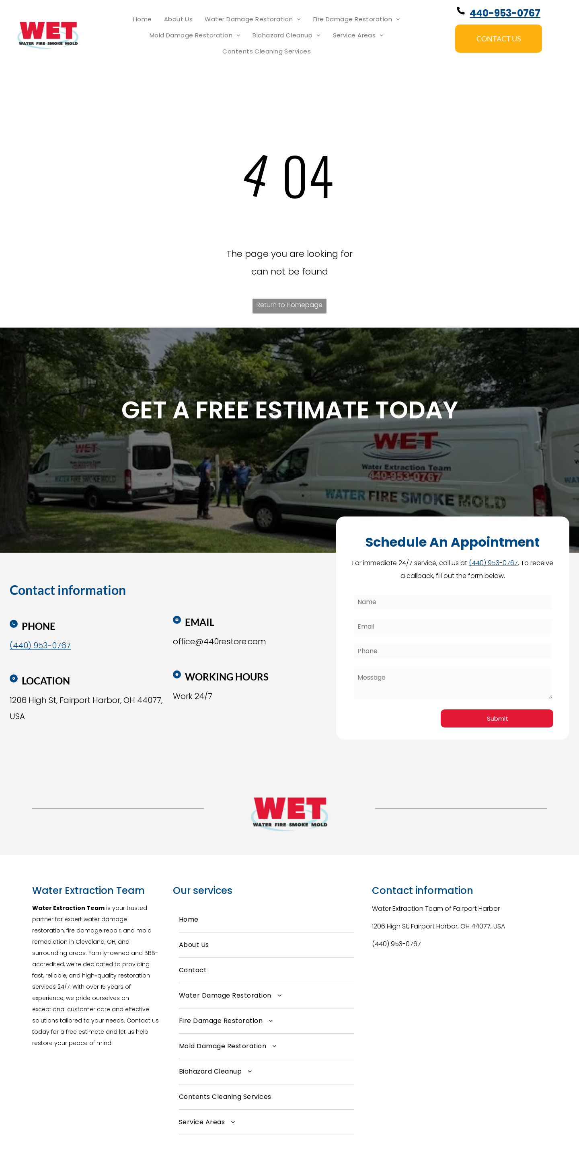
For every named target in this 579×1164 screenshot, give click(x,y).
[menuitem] (142, 19)
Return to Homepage (289, 304)
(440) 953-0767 (396, 944)
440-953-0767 (505, 13)
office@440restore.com (219, 641)
